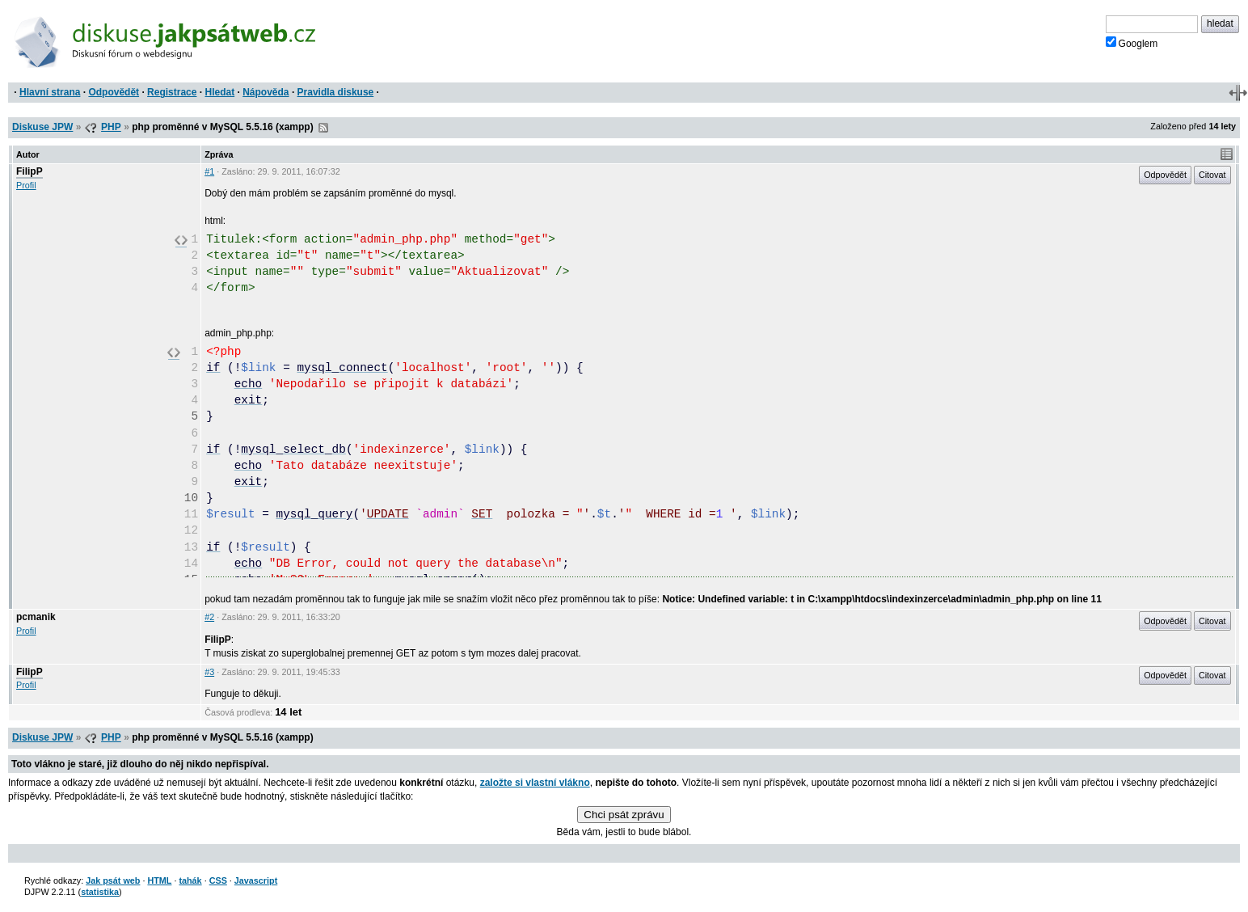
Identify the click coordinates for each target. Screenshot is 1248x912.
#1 (209, 171)
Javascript (255, 880)
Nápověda (265, 92)
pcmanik (36, 617)
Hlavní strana (49, 92)
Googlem (1132, 42)
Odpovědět (113, 92)
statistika (100, 892)
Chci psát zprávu (624, 815)
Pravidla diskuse (335, 92)
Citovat (1212, 174)
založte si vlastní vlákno (535, 782)
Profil (26, 185)
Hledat (219, 92)
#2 (209, 617)
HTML (159, 880)
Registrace (171, 92)
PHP (111, 127)
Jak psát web (113, 880)
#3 (209, 672)
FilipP (29, 171)
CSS (218, 880)
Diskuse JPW (42, 127)
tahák (190, 880)
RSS (323, 128)
